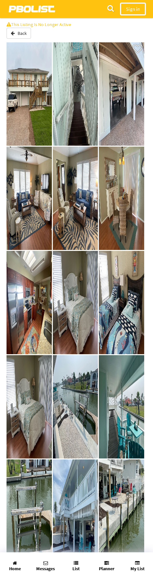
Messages (45, 566)
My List (137, 566)
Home (15, 566)
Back (19, 33)
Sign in (133, 9)
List (76, 566)
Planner (107, 566)
